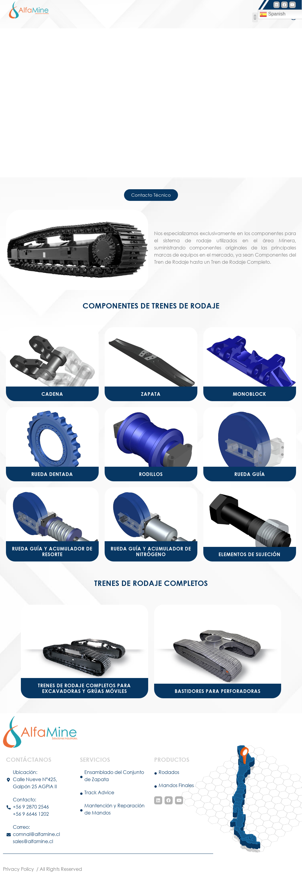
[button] (255, 17)
